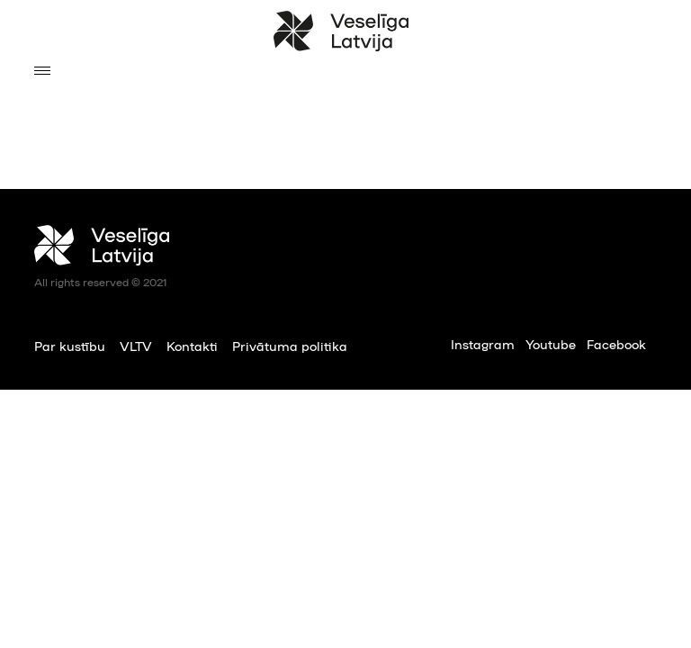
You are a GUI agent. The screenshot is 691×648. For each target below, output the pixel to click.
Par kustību (69, 345)
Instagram (483, 344)
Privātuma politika (289, 345)
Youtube (550, 344)
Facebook (616, 344)
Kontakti (192, 345)
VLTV (136, 345)
